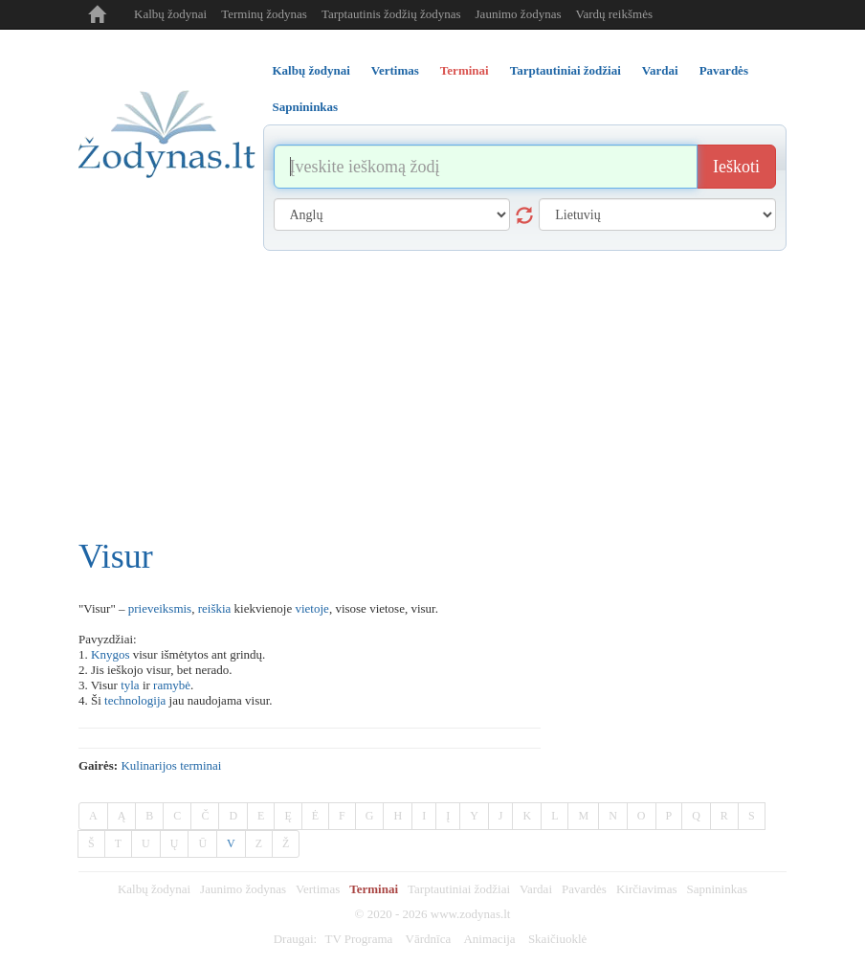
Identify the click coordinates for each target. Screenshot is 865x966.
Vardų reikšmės (614, 14)
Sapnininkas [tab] (306, 107)
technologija (135, 700)
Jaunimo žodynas (519, 14)
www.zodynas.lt (471, 914)
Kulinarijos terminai (171, 765)
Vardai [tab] (660, 70)
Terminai (373, 889)
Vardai (536, 889)
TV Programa (358, 939)
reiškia (215, 608)
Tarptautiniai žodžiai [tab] (565, 70)
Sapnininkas (716, 889)
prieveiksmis (159, 608)
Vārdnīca (429, 939)
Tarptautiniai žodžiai (459, 889)
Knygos (110, 654)
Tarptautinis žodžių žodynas (391, 14)
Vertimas (318, 889)
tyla (130, 685)
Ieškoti (736, 166)
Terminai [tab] (464, 70)
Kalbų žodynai (170, 14)
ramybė (171, 685)
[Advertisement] (432, 394)
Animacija (489, 939)
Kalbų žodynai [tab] (311, 70)
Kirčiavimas (646, 889)
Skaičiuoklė (557, 939)
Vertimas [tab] (395, 70)
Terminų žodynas (264, 14)
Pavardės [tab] (723, 70)
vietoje (311, 608)
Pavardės (584, 889)
